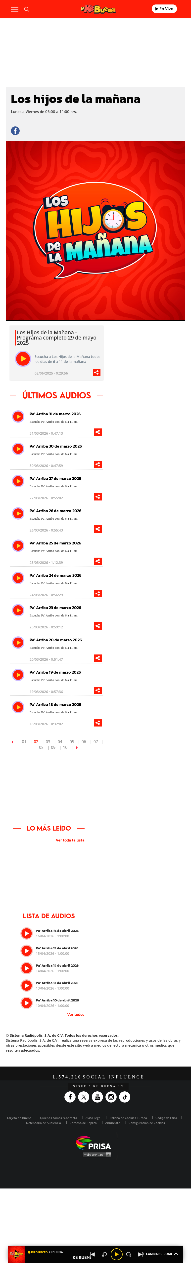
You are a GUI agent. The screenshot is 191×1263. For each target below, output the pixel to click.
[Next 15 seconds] (129, 1254)
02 (36, 741)
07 (96, 741)
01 (24, 741)
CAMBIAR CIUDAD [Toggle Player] (159, 1253)
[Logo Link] (98, 9)
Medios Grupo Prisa (95, 1154)
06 (84, 741)
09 (53, 747)
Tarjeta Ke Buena (19, 1118)
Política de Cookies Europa (128, 1118)
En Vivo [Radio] (164, 8)
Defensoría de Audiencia (43, 1123)
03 (48, 741)
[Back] (93, 1254)
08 (41, 747)
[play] (23, 359)
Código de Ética (166, 1118)
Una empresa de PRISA (95, 1142)
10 (65, 747)
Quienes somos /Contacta (58, 1118)
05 (72, 741)
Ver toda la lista (70, 840)
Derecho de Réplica (83, 1123)
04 (60, 741)
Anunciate (112, 1123)
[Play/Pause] (117, 1254)
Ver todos (76, 1014)
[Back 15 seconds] (105, 1254)
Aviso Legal (93, 1118)
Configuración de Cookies (147, 1123)
